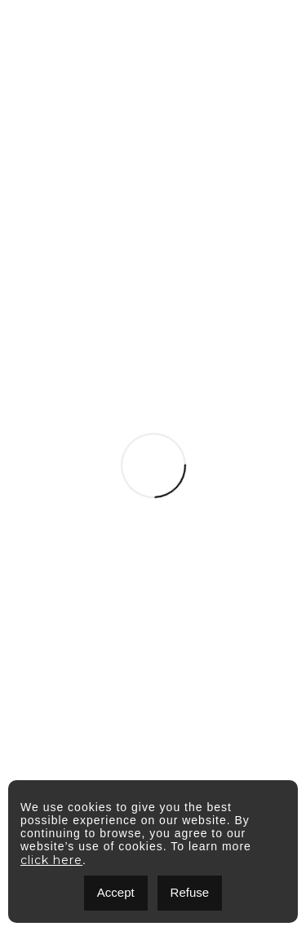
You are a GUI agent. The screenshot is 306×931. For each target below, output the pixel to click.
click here (51, 860)
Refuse (190, 892)
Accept (116, 892)
